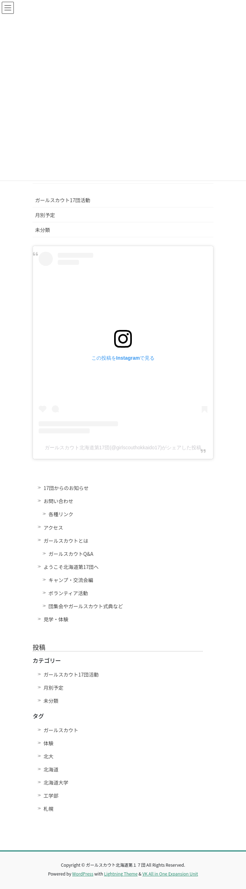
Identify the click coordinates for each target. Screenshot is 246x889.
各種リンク (61, 514)
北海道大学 (56, 782)
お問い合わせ (58, 501)
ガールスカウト (61, 730)
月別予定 (45, 214)
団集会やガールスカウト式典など (88, 606)
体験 (49, 743)
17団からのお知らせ (66, 487)
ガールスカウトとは (66, 540)
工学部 (51, 795)
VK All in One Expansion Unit (170, 874)
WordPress (83, 874)
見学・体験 (56, 619)
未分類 (42, 229)
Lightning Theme (121, 874)
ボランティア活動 (68, 593)
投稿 (39, 646)
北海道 (51, 769)
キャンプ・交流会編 (71, 579)
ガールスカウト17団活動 (62, 200)
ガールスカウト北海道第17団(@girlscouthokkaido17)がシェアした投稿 (123, 447)
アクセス (53, 527)
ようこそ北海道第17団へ (71, 566)
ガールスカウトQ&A (71, 553)
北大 (49, 756)
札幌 (49, 808)
